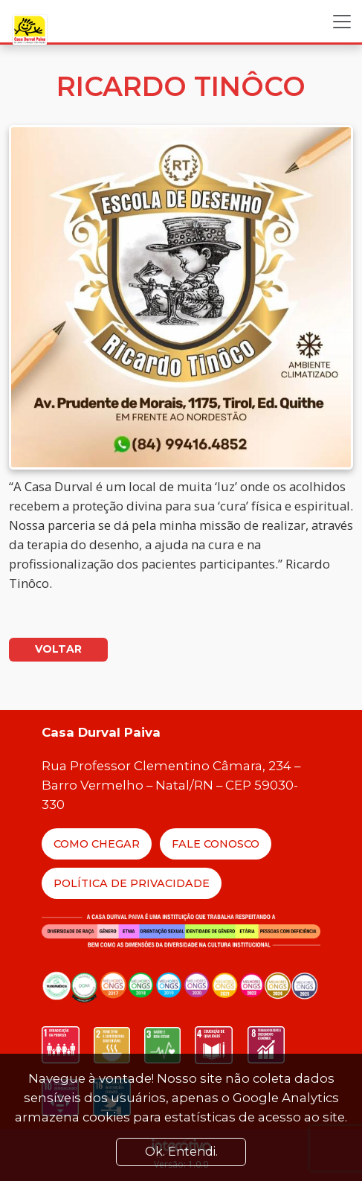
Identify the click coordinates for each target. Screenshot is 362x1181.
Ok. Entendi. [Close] (181, 1152)
